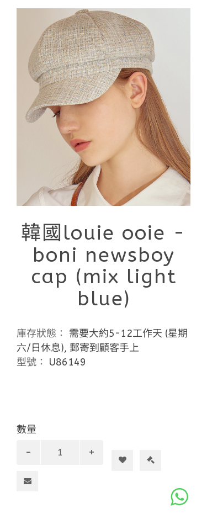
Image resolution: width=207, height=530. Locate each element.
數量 (26, 429)
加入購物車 (127, 440)
